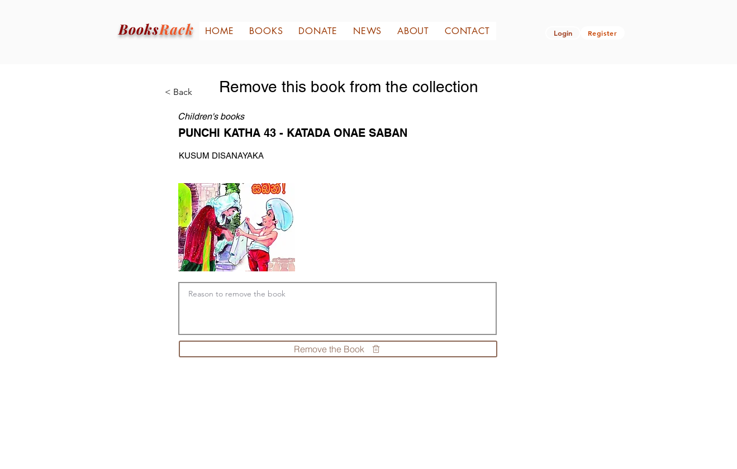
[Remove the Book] (338, 349)
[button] (563, 33)
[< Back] (187, 92)
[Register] (603, 33)
